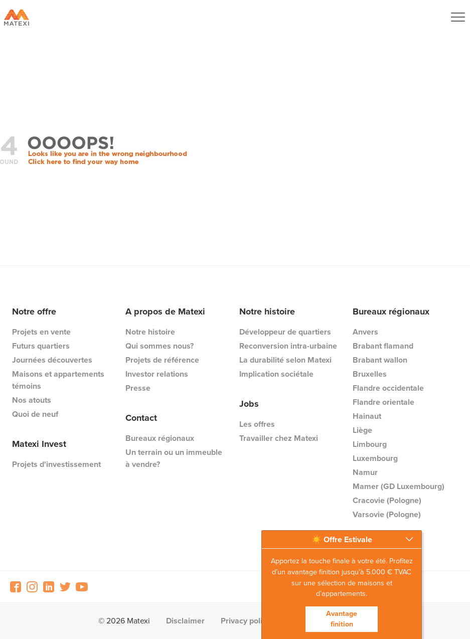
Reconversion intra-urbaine (288, 346)
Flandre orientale (383, 402)
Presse (137, 388)
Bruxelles (370, 374)
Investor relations (156, 374)
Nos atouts (31, 400)
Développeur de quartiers (285, 332)
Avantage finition (341, 619)
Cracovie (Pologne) (387, 500)
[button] (341, 540)
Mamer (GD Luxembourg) (398, 486)
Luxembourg (375, 458)
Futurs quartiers (41, 346)
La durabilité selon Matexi (285, 360)
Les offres (257, 424)
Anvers (365, 332)
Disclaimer (185, 620)
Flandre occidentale (388, 388)
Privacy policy (245, 620)
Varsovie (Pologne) (387, 514)
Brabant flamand (383, 346)
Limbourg (370, 444)
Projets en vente (41, 332)
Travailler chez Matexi (278, 438)
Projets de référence (162, 360)
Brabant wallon (380, 360)
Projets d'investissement (56, 464)
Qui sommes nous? (159, 346)
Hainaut (367, 416)
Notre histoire (150, 332)
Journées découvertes (52, 360)
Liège (362, 430)
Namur (365, 472)
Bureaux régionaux (159, 438)
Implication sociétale (276, 374)
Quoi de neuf (35, 414)
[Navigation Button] (458, 17)
